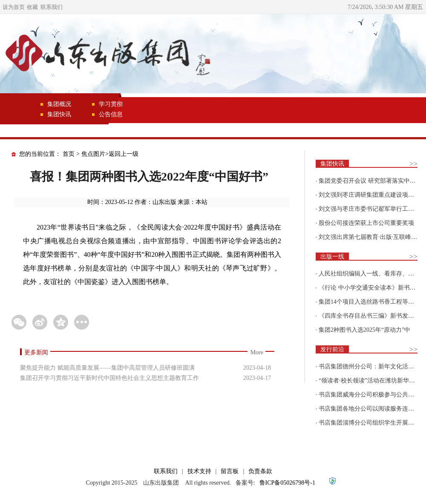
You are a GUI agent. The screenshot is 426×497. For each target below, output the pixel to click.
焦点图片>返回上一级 (109, 154)
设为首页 (14, 7)
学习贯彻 (111, 104)
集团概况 (59, 104)
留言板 (230, 471)
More (256, 352)
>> (413, 164)
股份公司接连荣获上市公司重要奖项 (366, 223)
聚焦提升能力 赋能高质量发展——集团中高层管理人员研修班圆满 (107, 368)
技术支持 (199, 471)
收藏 (32, 7)
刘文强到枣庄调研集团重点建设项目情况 (372, 195)
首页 (69, 154)
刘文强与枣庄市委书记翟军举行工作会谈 (372, 209)
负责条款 (260, 471)
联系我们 (51, 7)
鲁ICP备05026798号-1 (287, 483)
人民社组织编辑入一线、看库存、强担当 (372, 273)
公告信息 (111, 114)
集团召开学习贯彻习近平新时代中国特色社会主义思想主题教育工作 (109, 378)
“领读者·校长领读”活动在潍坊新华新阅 (370, 380)
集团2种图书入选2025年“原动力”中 (364, 330)
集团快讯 (59, 114)
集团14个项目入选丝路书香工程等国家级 (372, 302)
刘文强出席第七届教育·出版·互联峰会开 (371, 237)
